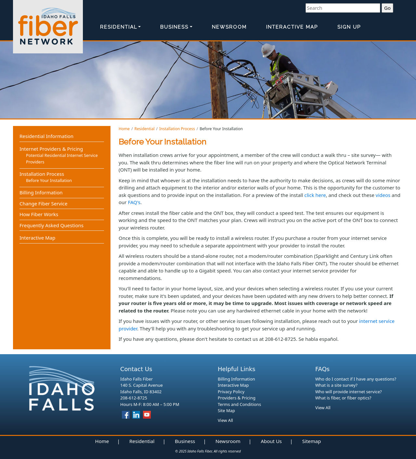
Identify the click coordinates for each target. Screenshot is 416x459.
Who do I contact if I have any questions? (355, 379)
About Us (271, 441)
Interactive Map (292, 27)
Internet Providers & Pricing (51, 149)
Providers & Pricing (236, 398)
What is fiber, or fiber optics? (343, 398)
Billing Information (41, 192)
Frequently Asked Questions (52, 225)
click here (315, 195)
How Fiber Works (39, 214)
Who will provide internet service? (348, 392)
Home (124, 129)
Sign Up (349, 27)
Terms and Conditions (239, 404)
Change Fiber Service (44, 203)
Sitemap (311, 441)
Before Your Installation (49, 180)
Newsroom (229, 27)
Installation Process (177, 129)
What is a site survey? (336, 385)
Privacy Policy (231, 392)
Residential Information (46, 136)
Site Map (226, 410)
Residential (118, 27)
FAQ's (134, 202)
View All (225, 420)
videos (383, 195)
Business (174, 27)
